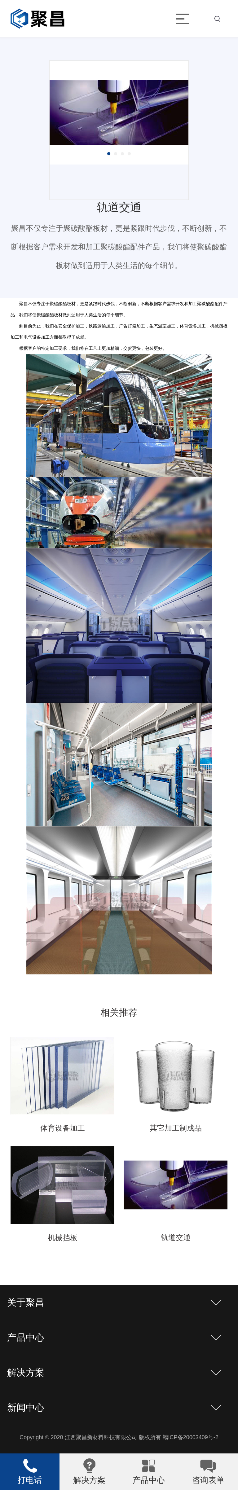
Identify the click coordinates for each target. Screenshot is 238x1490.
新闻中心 (25, 1407)
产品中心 (25, 1337)
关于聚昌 (25, 1302)
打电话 (30, 1480)
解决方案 (25, 1372)
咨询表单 (208, 1480)
